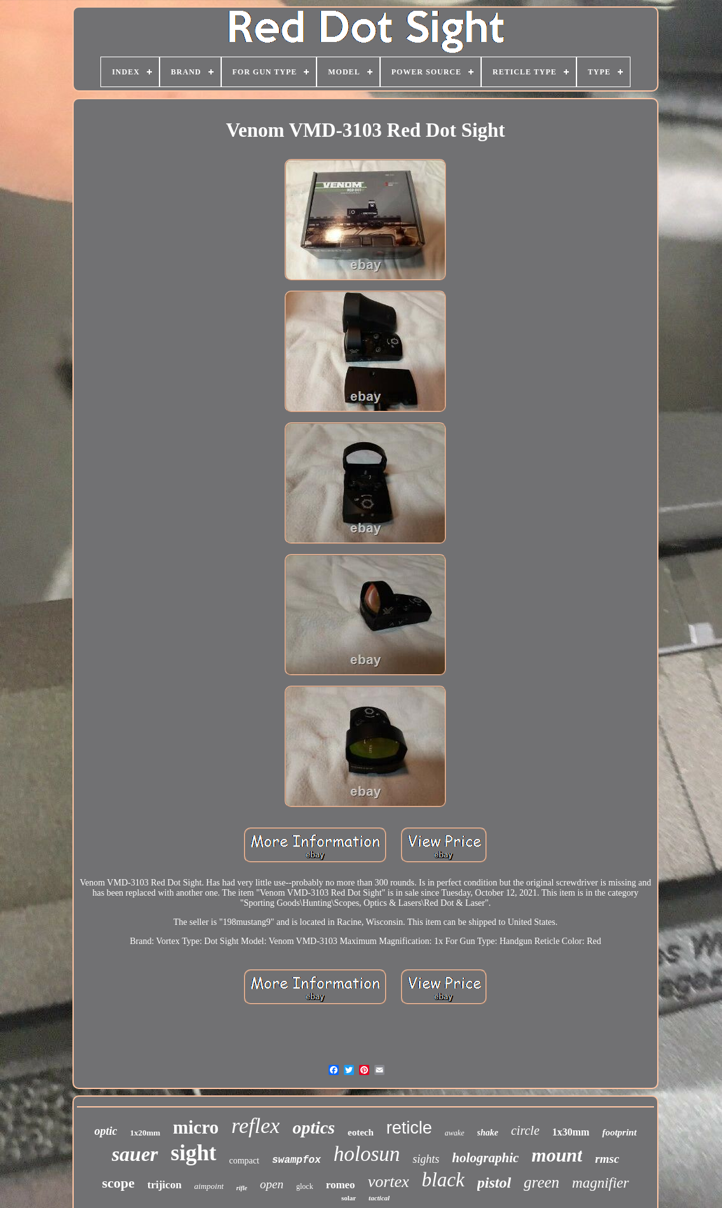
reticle (409, 1127)
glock (304, 1186)
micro (196, 1127)
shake (487, 1132)
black (443, 1180)
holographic (485, 1157)
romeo (340, 1185)
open (271, 1184)
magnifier (600, 1183)
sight (194, 1153)
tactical (379, 1198)
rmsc (607, 1158)
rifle (241, 1187)
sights (425, 1159)
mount (556, 1154)
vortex (388, 1181)
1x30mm (571, 1132)
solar (348, 1198)
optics (313, 1127)
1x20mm (145, 1132)
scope (118, 1183)
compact (244, 1160)
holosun (367, 1153)
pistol (494, 1182)
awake (455, 1132)
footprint (619, 1132)
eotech (361, 1132)
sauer (135, 1153)
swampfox (296, 1160)
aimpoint (209, 1186)
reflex (255, 1125)
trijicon (164, 1185)
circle (525, 1130)
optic (105, 1131)
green (541, 1182)
